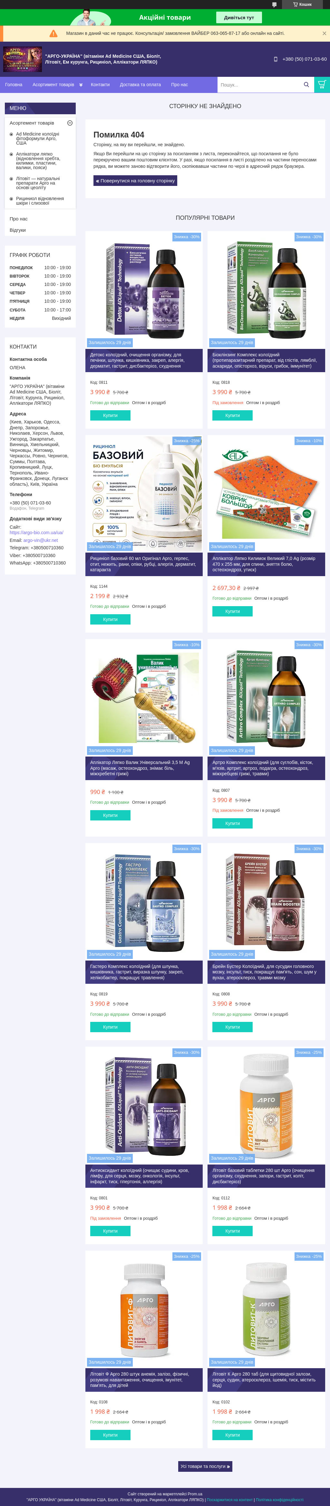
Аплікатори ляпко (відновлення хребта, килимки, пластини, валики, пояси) (38, 160)
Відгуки (18, 230)
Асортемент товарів (32, 123)
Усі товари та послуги (203, 1466)
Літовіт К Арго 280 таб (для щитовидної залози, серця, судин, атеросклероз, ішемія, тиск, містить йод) (263, 1379)
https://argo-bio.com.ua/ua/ (36, 532)
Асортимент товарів (53, 84)
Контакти (100, 84)
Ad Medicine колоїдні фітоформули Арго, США (37, 138)
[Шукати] (306, 85)
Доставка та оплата (140, 84)
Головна (13, 84)
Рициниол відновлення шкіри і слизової (40, 201)
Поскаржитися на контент (230, 1500)
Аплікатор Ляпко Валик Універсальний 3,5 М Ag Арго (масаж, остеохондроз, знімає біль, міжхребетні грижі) (140, 768)
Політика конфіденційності (280, 1500)
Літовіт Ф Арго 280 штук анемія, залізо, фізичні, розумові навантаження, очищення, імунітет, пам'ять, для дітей (139, 1379)
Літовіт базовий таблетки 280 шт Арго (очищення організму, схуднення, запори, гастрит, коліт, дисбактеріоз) (263, 1176)
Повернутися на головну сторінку (138, 180)
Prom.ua (195, 1494)
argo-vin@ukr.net (41, 540)
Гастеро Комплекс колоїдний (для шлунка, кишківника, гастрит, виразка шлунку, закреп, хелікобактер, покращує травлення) (137, 972)
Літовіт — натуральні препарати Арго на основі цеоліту (38, 183)
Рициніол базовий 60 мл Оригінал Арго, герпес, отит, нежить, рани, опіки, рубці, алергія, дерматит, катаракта (143, 564)
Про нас (179, 84)
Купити (110, 415)
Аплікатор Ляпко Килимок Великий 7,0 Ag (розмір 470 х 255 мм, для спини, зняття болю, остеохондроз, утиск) (263, 564)
